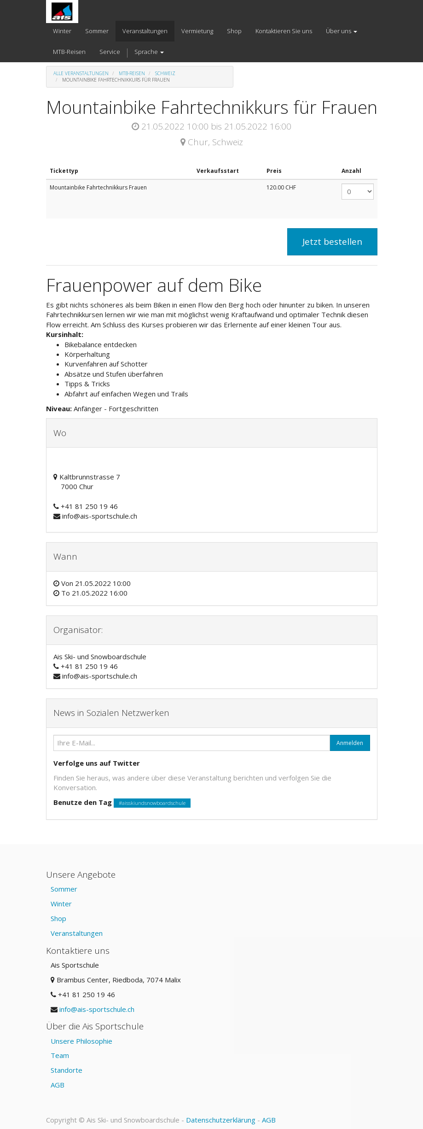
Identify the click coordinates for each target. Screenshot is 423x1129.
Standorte (66, 1070)
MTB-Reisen (132, 73)
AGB (57, 1084)
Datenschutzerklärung (220, 1119)
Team (60, 1055)
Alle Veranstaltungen (81, 73)
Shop (58, 918)
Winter (61, 903)
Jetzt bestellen (332, 242)
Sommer (64, 888)
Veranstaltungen (77, 933)
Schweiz (165, 73)
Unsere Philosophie (81, 1041)
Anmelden (349, 743)
